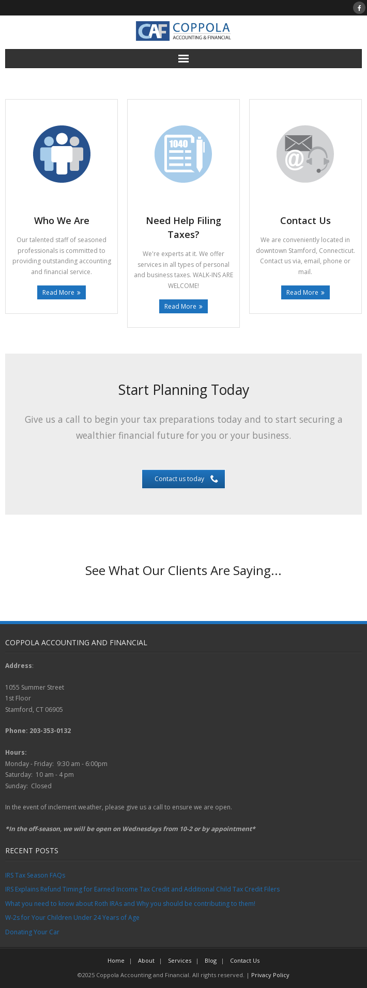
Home (116, 960)
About (146, 960)
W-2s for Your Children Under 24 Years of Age (72, 917)
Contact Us (244, 960)
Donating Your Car (32, 932)
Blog (211, 960)
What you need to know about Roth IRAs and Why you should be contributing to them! (130, 903)
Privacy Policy (270, 975)
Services (179, 960)
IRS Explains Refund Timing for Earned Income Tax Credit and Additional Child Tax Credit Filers (142, 889)
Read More (58, 292)
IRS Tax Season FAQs (35, 875)
